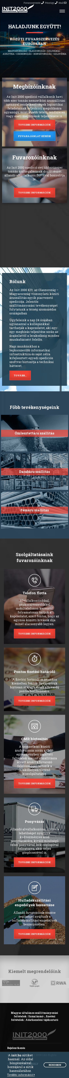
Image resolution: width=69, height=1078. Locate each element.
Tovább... (20, 375)
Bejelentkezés (16, 1048)
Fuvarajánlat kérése (34, 136)
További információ (21, 1075)
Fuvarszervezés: (34, 2)
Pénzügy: (51, 2)
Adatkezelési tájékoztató (42, 1020)
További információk (34, 124)
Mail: (62, 2)
